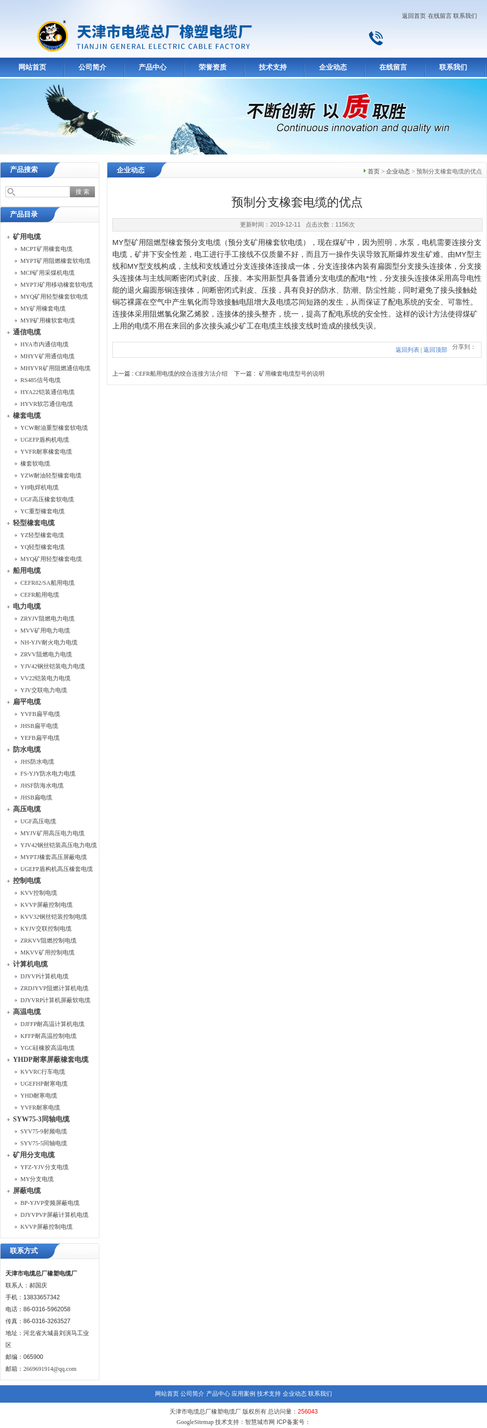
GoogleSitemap (195, 1422)
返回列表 (407, 349)
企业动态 (333, 67)
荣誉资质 (213, 67)
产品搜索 (24, 169)
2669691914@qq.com (50, 1368)
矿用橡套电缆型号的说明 (292, 373)
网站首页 (32, 67)
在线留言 (440, 15)
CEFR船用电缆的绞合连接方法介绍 (181, 373)
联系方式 (24, 1251)
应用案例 (243, 1393)
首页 (374, 171)
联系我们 (465, 15)
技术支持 (273, 67)
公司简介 (92, 67)
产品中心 (152, 67)
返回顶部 (435, 349)
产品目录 (24, 214)
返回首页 (414, 15)
